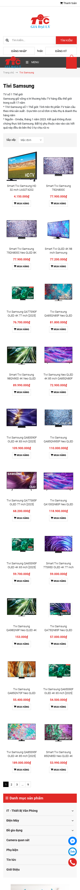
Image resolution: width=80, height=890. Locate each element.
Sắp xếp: (11, 139)
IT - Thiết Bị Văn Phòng (22, 810)
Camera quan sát (17, 840)
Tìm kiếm (66, 40)
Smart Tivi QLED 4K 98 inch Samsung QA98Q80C (58, 252)
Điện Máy (12, 820)
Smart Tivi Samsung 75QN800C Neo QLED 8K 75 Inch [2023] (21, 252)
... (22, 784)
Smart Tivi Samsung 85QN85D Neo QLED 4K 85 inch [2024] (58, 756)
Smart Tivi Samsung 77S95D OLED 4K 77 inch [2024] (58, 567)
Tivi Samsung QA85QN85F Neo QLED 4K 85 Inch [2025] (58, 315)
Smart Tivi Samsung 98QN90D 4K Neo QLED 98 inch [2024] (21, 378)
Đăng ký (61, 51)
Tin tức (11, 859)
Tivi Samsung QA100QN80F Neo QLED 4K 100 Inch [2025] (58, 504)
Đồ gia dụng (14, 830)
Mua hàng (21, 203)
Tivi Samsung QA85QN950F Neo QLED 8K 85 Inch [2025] (58, 441)
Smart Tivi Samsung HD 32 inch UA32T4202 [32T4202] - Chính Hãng (21, 189)
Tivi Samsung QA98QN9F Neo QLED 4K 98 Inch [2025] (21, 630)
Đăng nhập (19, 51)
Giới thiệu (13, 869)
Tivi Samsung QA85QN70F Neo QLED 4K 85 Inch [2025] (22, 693)
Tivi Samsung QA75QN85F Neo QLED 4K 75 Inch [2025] (58, 630)
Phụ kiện (12, 850)
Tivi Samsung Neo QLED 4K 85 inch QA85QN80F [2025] (58, 378)
